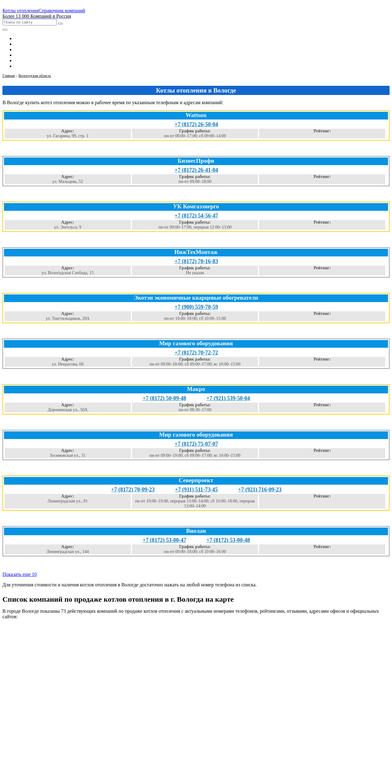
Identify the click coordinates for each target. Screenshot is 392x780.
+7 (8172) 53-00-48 (228, 540)
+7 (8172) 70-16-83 (196, 261)
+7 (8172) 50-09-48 (164, 398)
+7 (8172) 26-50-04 (196, 124)
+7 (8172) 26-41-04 (196, 170)
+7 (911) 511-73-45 (196, 490)
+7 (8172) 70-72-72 (196, 353)
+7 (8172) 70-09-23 (133, 490)
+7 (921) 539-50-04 (228, 398)
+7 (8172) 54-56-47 (196, 216)
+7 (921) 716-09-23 (259, 490)
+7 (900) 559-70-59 (196, 307)
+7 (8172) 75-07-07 (196, 444)
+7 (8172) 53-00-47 (164, 540)
